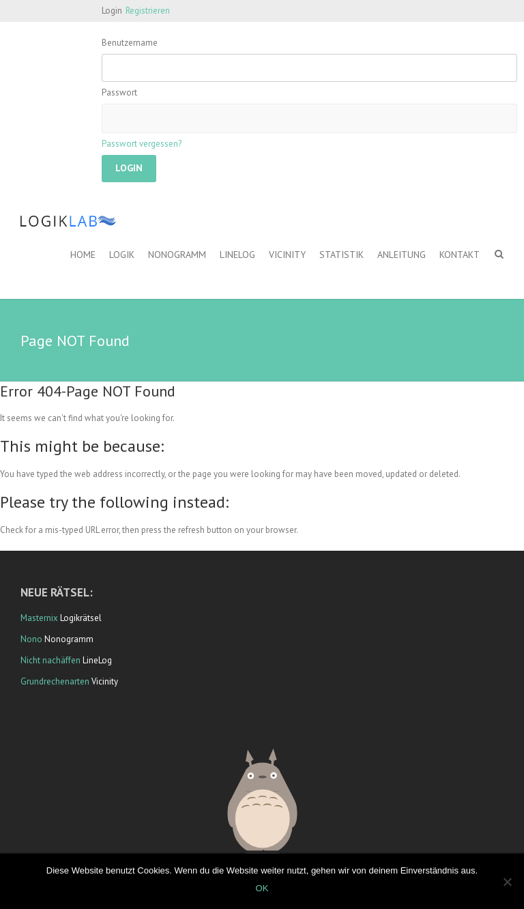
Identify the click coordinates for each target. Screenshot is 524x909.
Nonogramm (177, 254)
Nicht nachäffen (50, 660)
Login (112, 10)
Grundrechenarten (54, 681)
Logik (121, 254)
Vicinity (287, 254)
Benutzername (130, 42)
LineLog (237, 254)
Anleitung (401, 254)
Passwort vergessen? (141, 143)
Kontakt (459, 254)
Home (83, 254)
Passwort (119, 92)
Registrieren (148, 10)
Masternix (39, 618)
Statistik (341, 254)
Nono (31, 639)
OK (262, 888)
